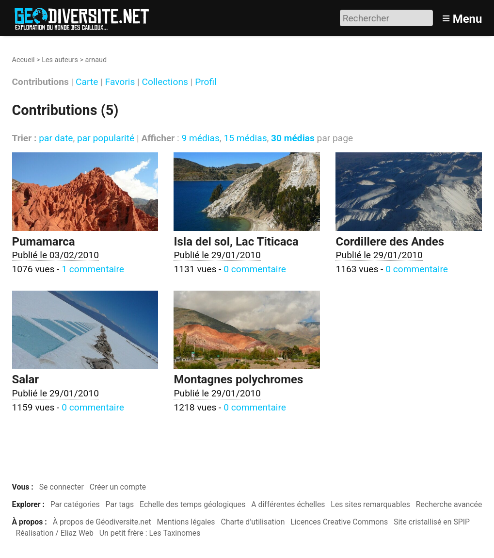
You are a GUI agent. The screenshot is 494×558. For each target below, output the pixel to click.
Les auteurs (60, 60)
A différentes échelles (288, 504)
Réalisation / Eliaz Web (55, 533)
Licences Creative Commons (339, 521)
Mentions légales (186, 521)
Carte (87, 82)
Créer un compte (118, 487)
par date (56, 138)
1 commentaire (93, 269)
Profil (206, 82)
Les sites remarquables (370, 504)
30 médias (293, 138)
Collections (165, 82)
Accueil (23, 60)
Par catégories (75, 504)
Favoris (120, 82)
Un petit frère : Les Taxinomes (150, 533)
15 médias (245, 138)
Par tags (120, 504)
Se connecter (61, 487)
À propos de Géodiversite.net (102, 521)
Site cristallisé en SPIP (432, 521)
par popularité (105, 138)
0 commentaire (254, 269)
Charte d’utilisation (253, 521)
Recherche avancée (449, 504)
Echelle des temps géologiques (192, 504)
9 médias (200, 138)
